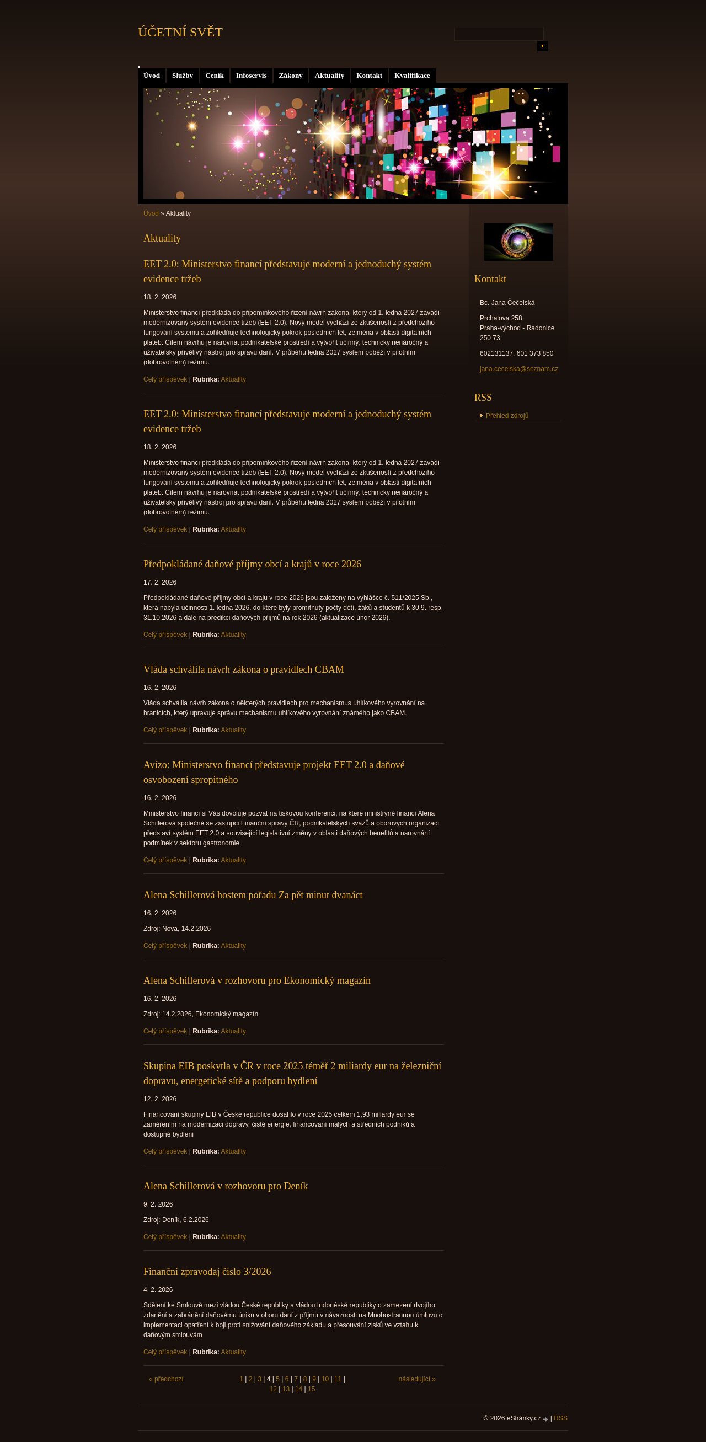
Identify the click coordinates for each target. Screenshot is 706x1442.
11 (337, 1379)
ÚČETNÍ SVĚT (180, 32)
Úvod (151, 75)
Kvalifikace (412, 75)
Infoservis (251, 75)
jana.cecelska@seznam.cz (519, 369)
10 (325, 1379)
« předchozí (166, 1379)
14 (298, 1389)
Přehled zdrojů (507, 416)
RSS (561, 1418)
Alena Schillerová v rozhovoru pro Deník (225, 1186)
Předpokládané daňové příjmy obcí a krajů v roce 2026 (252, 564)
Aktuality (330, 75)
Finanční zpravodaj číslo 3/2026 (207, 1271)
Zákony (291, 75)
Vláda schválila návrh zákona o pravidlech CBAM (243, 669)
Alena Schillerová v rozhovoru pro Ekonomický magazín (257, 980)
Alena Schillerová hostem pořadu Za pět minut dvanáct (252, 894)
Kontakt (369, 75)
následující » (417, 1379)
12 (273, 1389)
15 (311, 1389)
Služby (182, 75)
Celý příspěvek (165, 379)
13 (286, 1389)
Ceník (214, 75)
